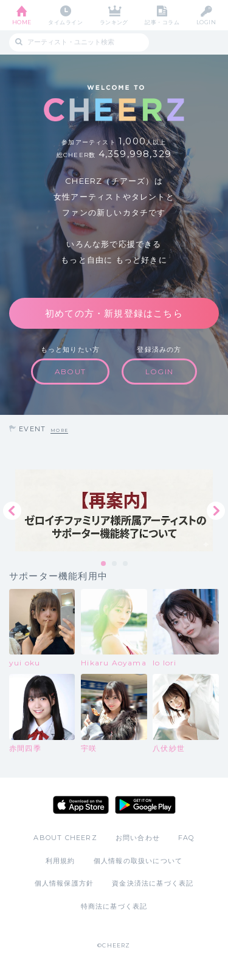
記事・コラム (162, 22)
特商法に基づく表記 (114, 906)
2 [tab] (115, 564)
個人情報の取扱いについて (138, 860)
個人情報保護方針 (64, 883)
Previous (12, 511)
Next (216, 511)
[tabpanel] (114, 510)
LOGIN (206, 22)
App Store (81, 805)
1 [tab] (104, 564)
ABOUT (70, 371)
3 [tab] (126, 564)
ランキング (114, 22)
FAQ (186, 837)
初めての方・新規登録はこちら (114, 313)
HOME (22, 22)
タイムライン (65, 22)
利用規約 (60, 860)
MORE (59, 430)
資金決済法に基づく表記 (152, 883)
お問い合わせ (138, 837)
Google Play (145, 805)
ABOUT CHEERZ (65, 837)
